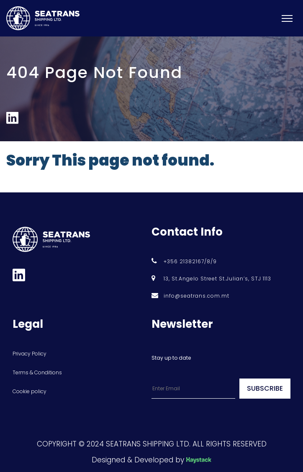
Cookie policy (29, 391)
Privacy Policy (29, 353)
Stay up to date (171, 357)
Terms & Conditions (37, 372)
